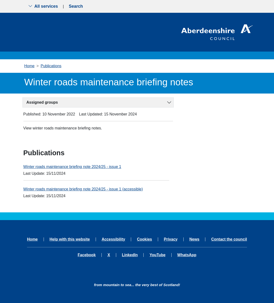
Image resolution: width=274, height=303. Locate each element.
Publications (51, 66)
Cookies (144, 239)
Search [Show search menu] (76, 6)
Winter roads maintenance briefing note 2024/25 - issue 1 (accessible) (83, 189)
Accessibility (113, 239)
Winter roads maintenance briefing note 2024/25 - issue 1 (72, 167)
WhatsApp (186, 255)
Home (29, 66)
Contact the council (229, 239)
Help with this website (70, 239)
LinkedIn (130, 255)
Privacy (171, 239)
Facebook (87, 255)
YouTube (157, 255)
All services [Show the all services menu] (43, 6)
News (194, 239)
